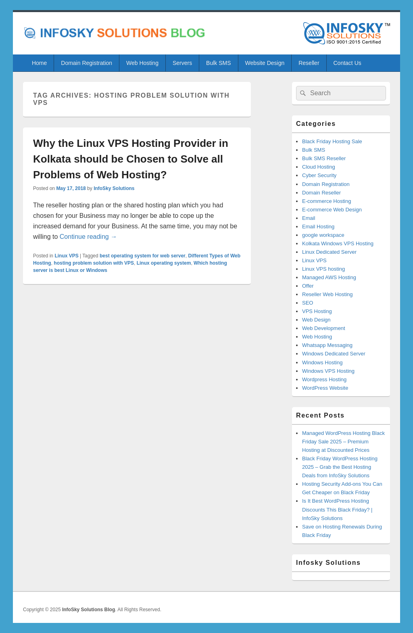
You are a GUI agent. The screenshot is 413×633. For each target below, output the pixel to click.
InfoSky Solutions (114, 188)
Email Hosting (318, 227)
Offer (308, 286)
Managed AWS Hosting (329, 277)
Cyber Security (319, 175)
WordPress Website (325, 388)
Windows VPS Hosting (328, 371)
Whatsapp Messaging (327, 345)
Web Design (316, 320)
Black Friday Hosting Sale (332, 141)
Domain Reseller (321, 193)
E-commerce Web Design (332, 210)
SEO (307, 303)
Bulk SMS (218, 63)
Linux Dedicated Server (329, 252)
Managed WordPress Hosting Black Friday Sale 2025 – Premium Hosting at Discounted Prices (343, 441)
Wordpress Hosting (324, 379)
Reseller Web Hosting (327, 294)
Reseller (308, 63)
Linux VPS (66, 256)
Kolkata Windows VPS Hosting (337, 243)
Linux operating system (164, 263)
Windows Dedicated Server (333, 354)
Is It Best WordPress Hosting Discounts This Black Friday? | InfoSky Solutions (337, 509)
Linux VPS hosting (323, 269)
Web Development (323, 328)
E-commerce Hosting (326, 201)
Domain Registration (86, 63)
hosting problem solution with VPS (94, 263)
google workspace (323, 235)
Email (308, 218)
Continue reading (88, 236)
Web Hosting (142, 63)
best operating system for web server (143, 256)
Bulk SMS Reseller (324, 158)
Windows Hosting (322, 362)
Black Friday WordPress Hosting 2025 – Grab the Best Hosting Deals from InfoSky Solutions (340, 466)
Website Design (264, 63)
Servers (182, 63)
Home (39, 63)
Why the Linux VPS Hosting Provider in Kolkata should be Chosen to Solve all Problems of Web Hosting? (130, 159)
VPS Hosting (317, 311)
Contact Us (347, 63)
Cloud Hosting (318, 167)
